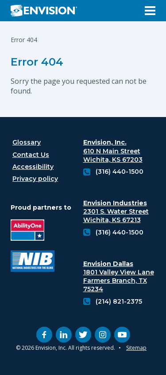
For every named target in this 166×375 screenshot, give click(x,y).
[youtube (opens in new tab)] (122, 335)
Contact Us (30, 155)
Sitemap (136, 348)
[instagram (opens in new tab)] (103, 335)
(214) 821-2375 (119, 301)
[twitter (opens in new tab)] (83, 335)
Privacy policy (35, 179)
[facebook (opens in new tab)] (44, 335)
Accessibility (33, 167)
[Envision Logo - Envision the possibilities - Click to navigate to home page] (47, 10)
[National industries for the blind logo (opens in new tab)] (32, 262)
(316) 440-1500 (119, 172)
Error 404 (37, 61)
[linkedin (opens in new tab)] (64, 335)
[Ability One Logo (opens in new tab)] (32, 231)
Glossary (26, 142)
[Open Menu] (150, 10)
